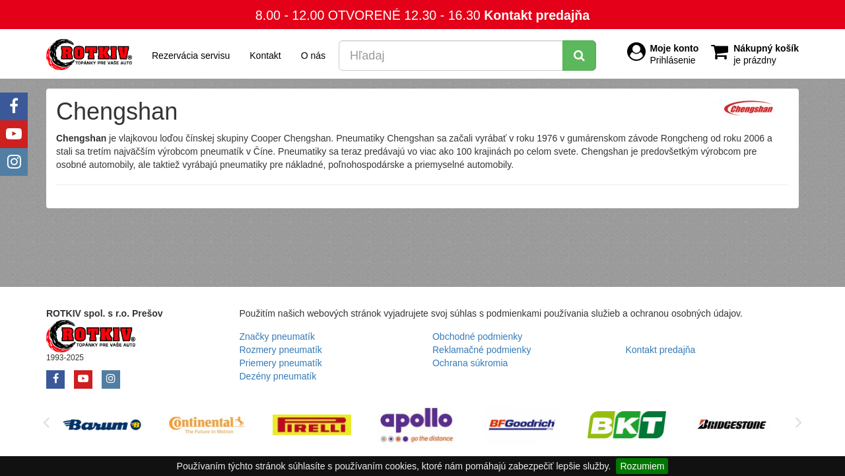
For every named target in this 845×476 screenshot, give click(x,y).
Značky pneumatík (277, 336)
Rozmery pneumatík (281, 349)
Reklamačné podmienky (481, 349)
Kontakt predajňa (537, 15)
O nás (313, 55)
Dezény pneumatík (278, 376)
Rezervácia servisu (191, 55)
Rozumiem (642, 466)
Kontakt (265, 55)
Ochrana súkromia (470, 363)
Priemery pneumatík (281, 363)
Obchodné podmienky (477, 336)
